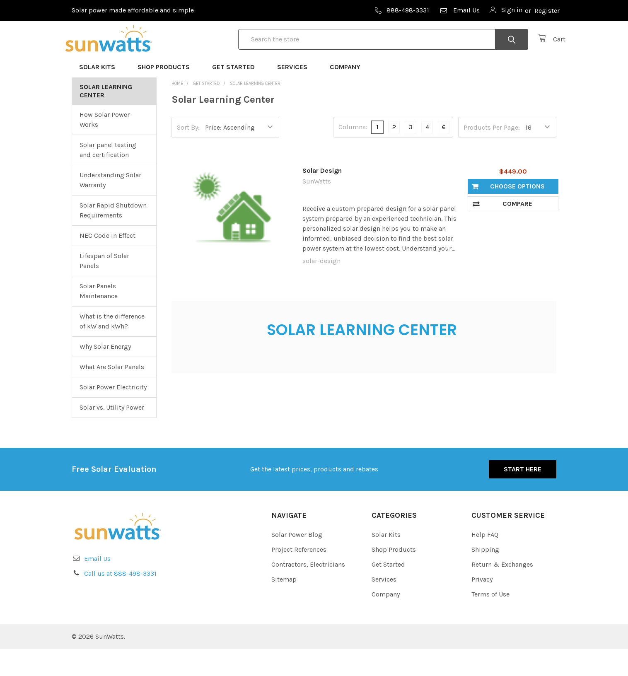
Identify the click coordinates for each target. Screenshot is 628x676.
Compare (517, 230)
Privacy (482, 607)
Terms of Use (490, 621)
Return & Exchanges (502, 592)
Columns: (352, 154)
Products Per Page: (492, 154)
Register (547, 10)
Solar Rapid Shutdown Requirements (113, 237)
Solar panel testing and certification (108, 177)
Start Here (522, 496)
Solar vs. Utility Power (112, 434)
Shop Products (167, 94)
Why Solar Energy (105, 373)
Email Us (459, 10)
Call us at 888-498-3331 (120, 600)
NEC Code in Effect (107, 262)
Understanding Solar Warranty (110, 207)
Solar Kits (101, 94)
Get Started (237, 94)
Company (349, 94)
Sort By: (188, 154)
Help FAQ (484, 562)
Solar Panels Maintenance (99, 318)
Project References (298, 577)
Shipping (485, 577)
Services (296, 94)
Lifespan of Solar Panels (104, 288)
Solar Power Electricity (113, 414)
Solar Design (322, 197)
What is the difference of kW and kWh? (112, 348)
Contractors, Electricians (308, 592)
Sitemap (284, 607)
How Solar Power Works (105, 146)
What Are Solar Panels (112, 394)
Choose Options (517, 213)
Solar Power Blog (296, 562)
